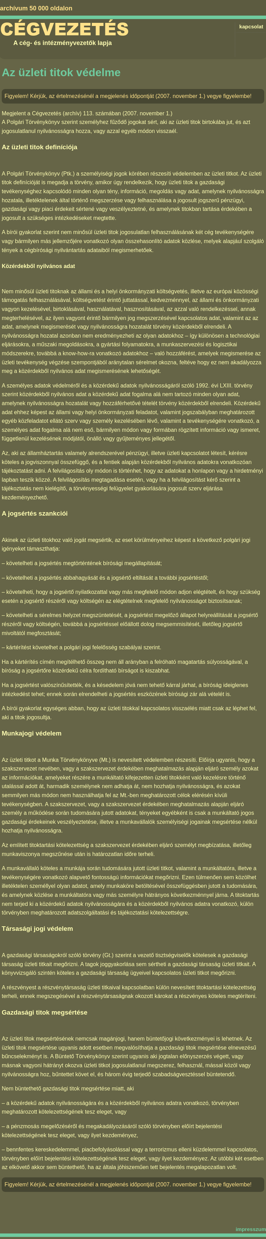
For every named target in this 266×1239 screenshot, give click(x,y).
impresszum (251, 1229)
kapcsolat (251, 26)
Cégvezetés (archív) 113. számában (76, 113)
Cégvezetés (64, 29)
